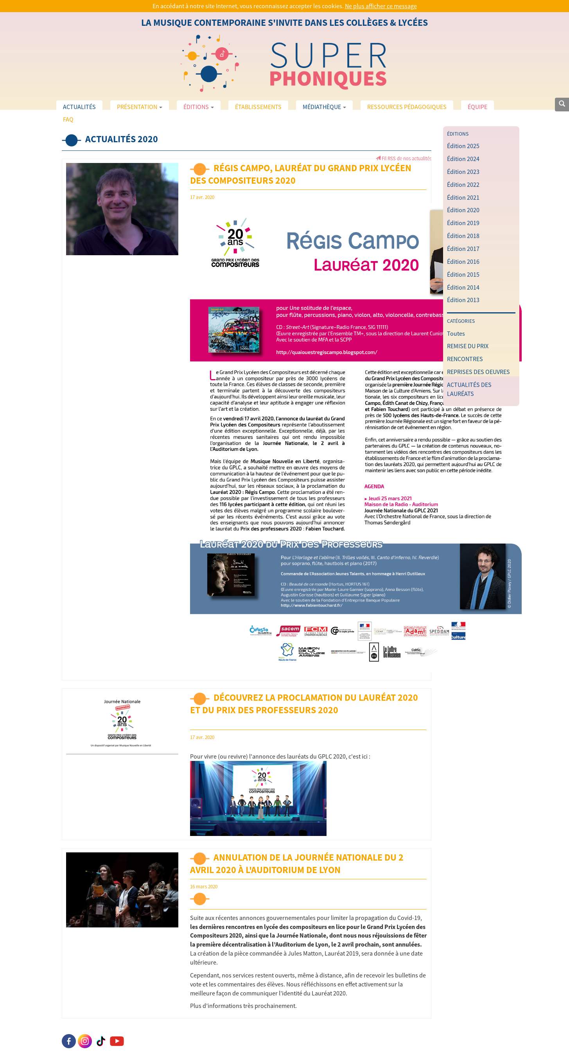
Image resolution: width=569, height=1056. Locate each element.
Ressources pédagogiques (407, 107)
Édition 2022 (463, 184)
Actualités (79, 107)
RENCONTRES (465, 359)
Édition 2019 (463, 223)
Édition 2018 (463, 236)
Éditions (198, 107)
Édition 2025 (463, 146)
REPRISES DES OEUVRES (478, 372)
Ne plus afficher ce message (381, 6)
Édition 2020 (463, 210)
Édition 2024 (463, 159)
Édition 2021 (463, 197)
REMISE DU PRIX (467, 346)
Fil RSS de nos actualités (403, 158)
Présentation (139, 107)
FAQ (68, 119)
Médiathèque (324, 107)
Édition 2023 (463, 171)
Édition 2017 (463, 248)
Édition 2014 (463, 287)
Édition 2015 (463, 274)
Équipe (477, 107)
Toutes (456, 333)
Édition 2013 (463, 300)
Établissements (258, 107)
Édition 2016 (463, 261)
